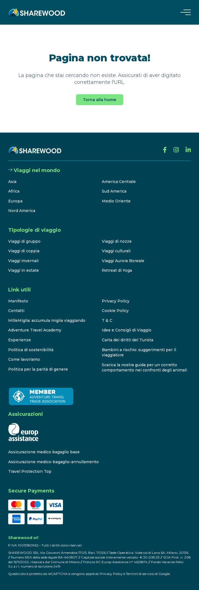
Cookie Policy (115, 310)
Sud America (114, 191)
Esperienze (19, 339)
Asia (12, 181)
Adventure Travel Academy (34, 330)
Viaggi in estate (23, 270)
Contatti (16, 310)
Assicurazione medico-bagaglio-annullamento (53, 461)
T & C (107, 320)
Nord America (21, 210)
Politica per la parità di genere (38, 369)
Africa (13, 191)
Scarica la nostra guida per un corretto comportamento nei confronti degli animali (144, 367)
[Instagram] (176, 150)
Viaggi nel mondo (34, 170)
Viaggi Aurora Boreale (123, 260)
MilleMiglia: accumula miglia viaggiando (46, 320)
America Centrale (119, 181)
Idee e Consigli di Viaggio (126, 330)
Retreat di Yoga (117, 270)
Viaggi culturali (116, 250)
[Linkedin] (188, 150)
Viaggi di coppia (23, 250)
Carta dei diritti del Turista (127, 339)
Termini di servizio (140, 574)
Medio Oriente (116, 201)
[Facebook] (165, 150)
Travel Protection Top (29, 471)
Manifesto (18, 301)
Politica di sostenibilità (30, 349)
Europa (15, 201)
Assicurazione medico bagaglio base (44, 451)
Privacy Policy (115, 301)
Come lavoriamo (24, 359)
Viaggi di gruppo (24, 241)
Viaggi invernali (23, 260)
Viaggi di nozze (117, 241)
